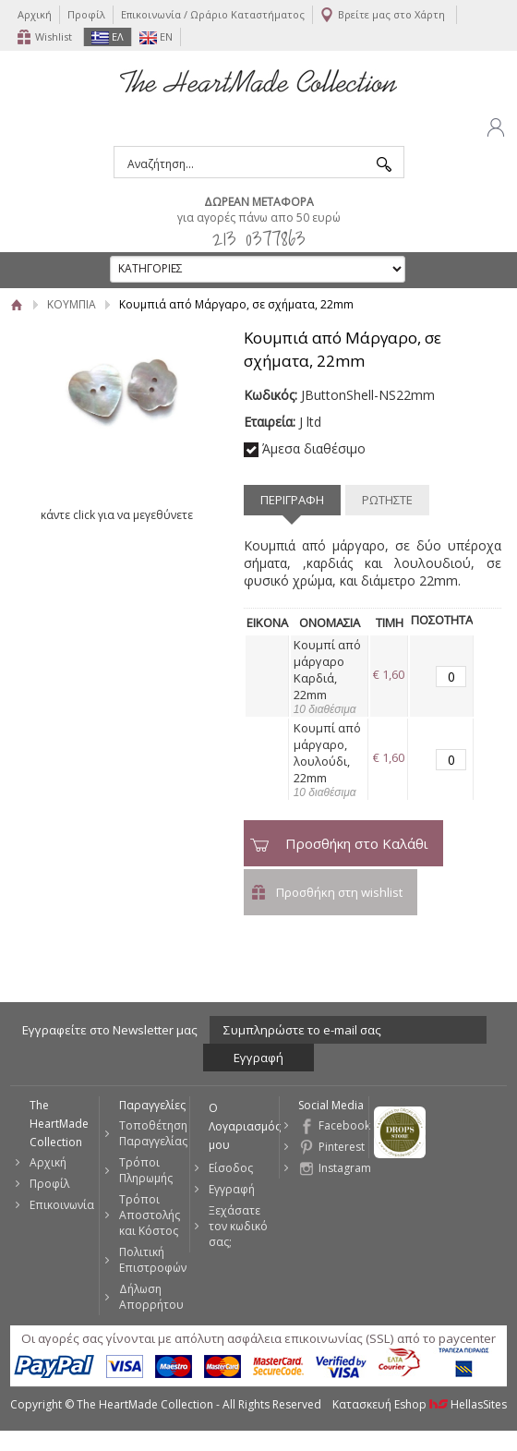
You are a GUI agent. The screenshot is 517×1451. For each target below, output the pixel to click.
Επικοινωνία (62, 1205)
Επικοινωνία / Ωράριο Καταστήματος (213, 14)
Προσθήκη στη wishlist (339, 892)
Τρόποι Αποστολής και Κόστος (149, 1215)
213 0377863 (259, 238)
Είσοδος (231, 1168)
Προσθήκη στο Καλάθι (356, 843)
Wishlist (53, 36)
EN (156, 37)
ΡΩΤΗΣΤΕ (387, 499)
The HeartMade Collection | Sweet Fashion (258, 81)
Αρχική (35, 14)
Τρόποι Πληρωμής (146, 1170)
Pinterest (342, 1147)
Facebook (343, 1125)
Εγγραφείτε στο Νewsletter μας (110, 1030)
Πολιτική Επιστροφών (152, 1260)
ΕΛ (107, 37)
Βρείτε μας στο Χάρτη (391, 14)
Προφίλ (86, 14)
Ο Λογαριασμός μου (244, 1126)
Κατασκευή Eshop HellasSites (419, 1404)
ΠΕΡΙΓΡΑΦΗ (292, 499)
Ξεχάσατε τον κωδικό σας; (238, 1226)
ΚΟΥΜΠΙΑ (71, 304)
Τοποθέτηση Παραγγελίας (153, 1133)
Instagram (343, 1168)
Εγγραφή (232, 1189)
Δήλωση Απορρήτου (151, 1296)
